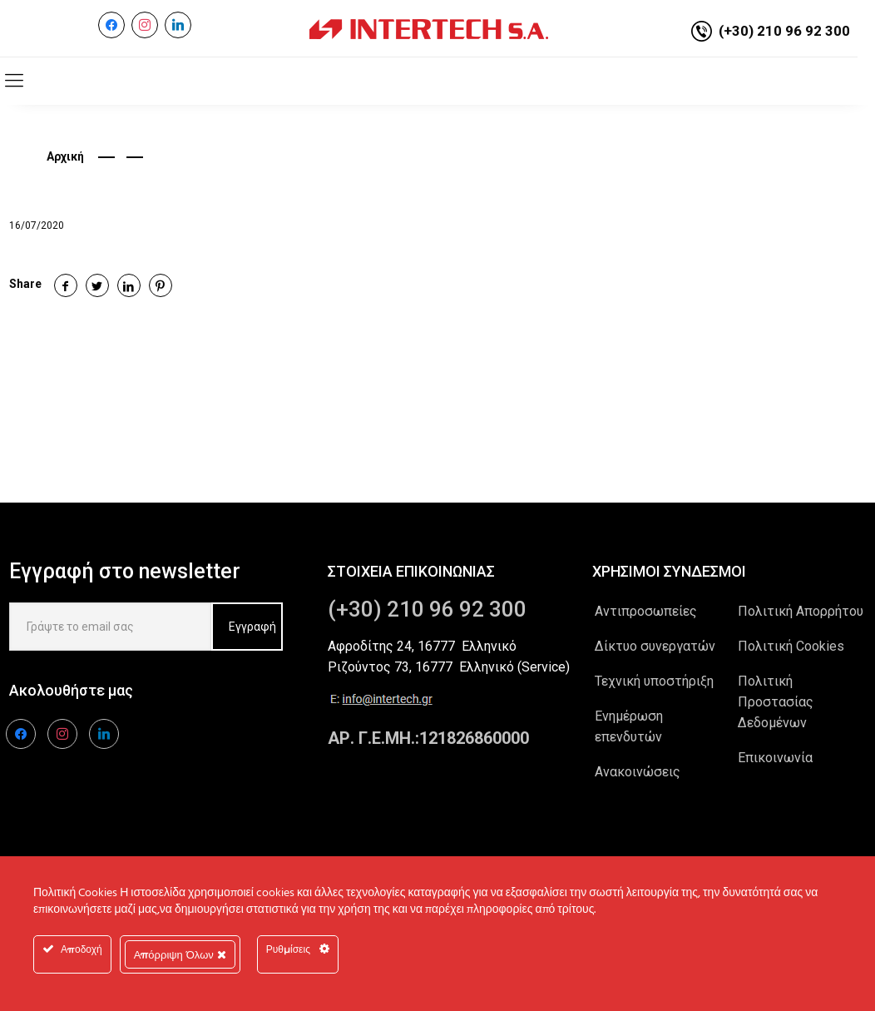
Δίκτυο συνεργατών (655, 646)
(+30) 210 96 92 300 (784, 30)
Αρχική (65, 156)
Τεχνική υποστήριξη (654, 681)
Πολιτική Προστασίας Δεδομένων (775, 702)
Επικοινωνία (775, 758)
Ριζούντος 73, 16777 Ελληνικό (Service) (449, 667)
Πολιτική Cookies (791, 646)
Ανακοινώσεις (637, 772)
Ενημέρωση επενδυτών (629, 726)
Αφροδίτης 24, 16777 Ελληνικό (422, 646)
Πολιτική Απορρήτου (800, 611)
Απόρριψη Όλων (180, 954)
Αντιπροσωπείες (646, 611)
